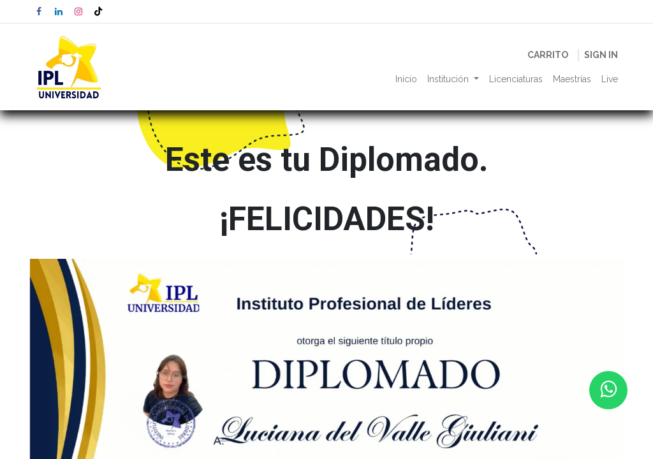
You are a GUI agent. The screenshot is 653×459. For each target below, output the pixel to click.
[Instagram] (78, 11)
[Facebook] (39, 11)
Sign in (601, 55)
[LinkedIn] (59, 11)
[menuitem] (406, 79)
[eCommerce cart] (548, 55)
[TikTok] (98, 11)
